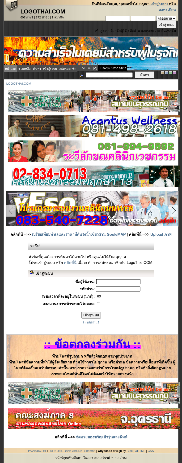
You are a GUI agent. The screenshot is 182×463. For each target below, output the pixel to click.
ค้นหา (37, 68)
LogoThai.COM (18, 83)
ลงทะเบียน (167, 10)
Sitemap (89, 451)
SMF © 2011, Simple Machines (65, 451)
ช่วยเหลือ (24, 68)
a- (89, 68)
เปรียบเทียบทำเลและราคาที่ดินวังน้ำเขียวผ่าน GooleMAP (79, 234)
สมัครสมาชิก (67, 68)
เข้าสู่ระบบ (159, 4)
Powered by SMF (37, 451)
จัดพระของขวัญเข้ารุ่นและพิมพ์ (101, 437)
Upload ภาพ (161, 234)
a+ (84, 68)
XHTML (140, 451)
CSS (151, 451)
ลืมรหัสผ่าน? (91, 322)
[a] (95, 68)
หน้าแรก (10, 68)
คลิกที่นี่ (70, 263)
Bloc (130, 451)
